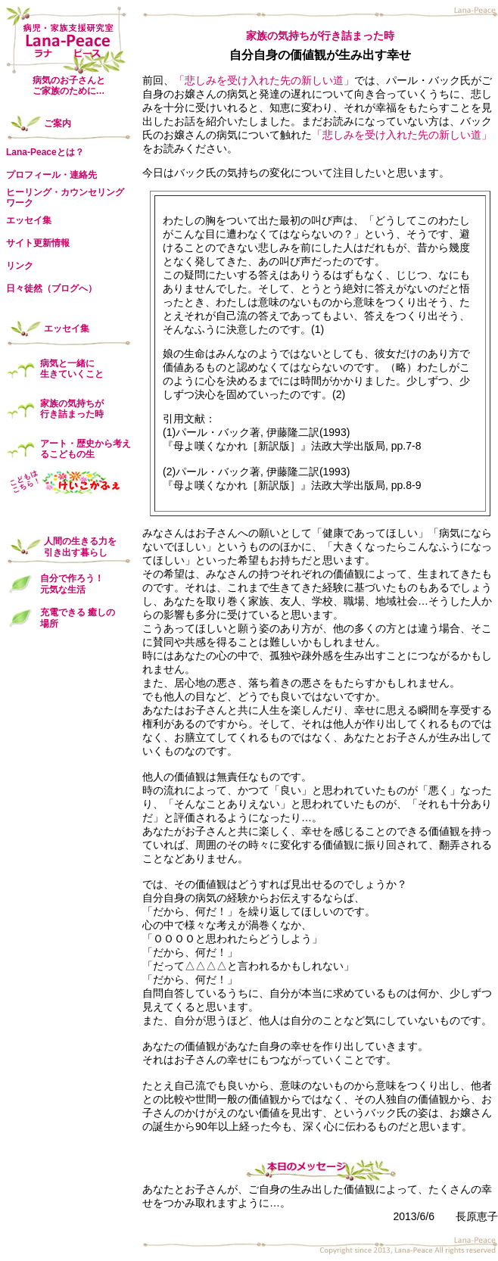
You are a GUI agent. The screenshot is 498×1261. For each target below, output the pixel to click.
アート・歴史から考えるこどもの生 (85, 448)
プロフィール (33, 175)
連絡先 (83, 175)
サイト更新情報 (38, 243)
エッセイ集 (28, 220)
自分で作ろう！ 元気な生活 (72, 583)
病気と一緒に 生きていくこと (72, 368)
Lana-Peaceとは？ (45, 152)
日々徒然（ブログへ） (51, 288)
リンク (19, 265)
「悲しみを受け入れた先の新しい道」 (264, 80)
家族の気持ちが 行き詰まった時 (72, 408)
